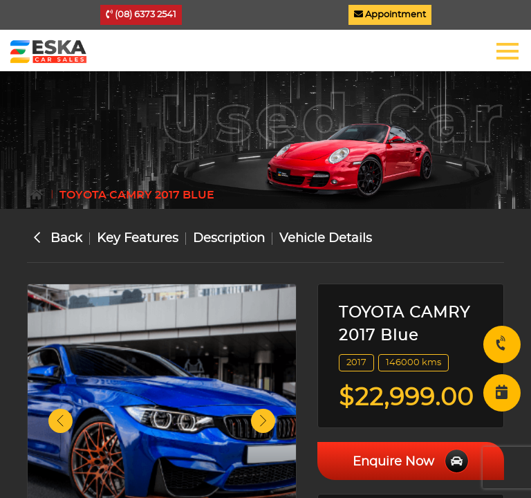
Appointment (390, 14)
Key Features (137, 238)
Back (58, 238)
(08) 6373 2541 (141, 14)
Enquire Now (411, 461)
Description (229, 238)
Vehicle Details (325, 238)
